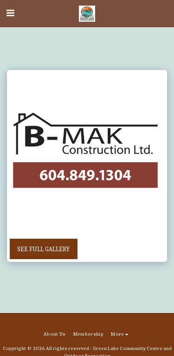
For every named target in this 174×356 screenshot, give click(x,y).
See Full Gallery (43, 249)
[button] (10, 13)
